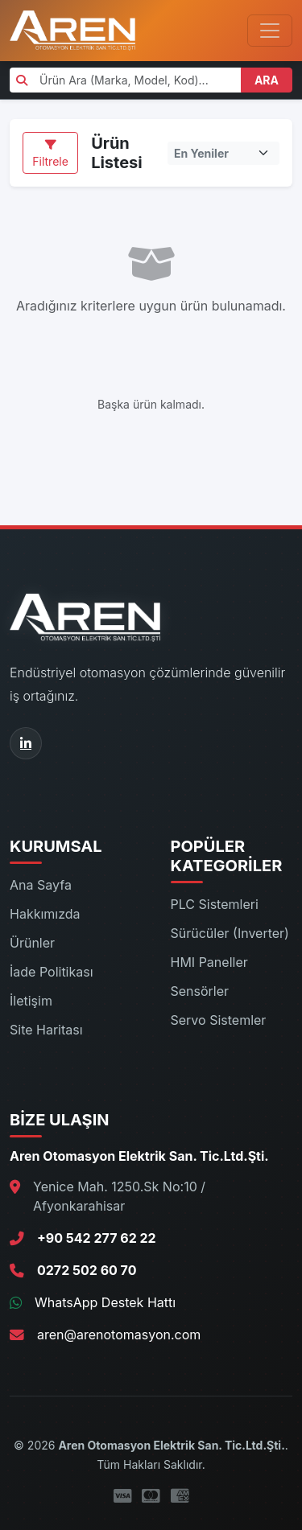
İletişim (31, 1001)
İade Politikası (51, 972)
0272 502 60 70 (86, 1270)
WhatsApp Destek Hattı (105, 1302)
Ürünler (32, 943)
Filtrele (50, 153)
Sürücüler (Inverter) (230, 933)
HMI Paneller (209, 962)
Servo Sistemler (219, 1020)
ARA (266, 80)
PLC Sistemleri (215, 904)
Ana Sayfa (41, 885)
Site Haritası (46, 1030)
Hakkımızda (45, 914)
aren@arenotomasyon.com (119, 1334)
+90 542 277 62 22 (96, 1238)
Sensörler (200, 991)
